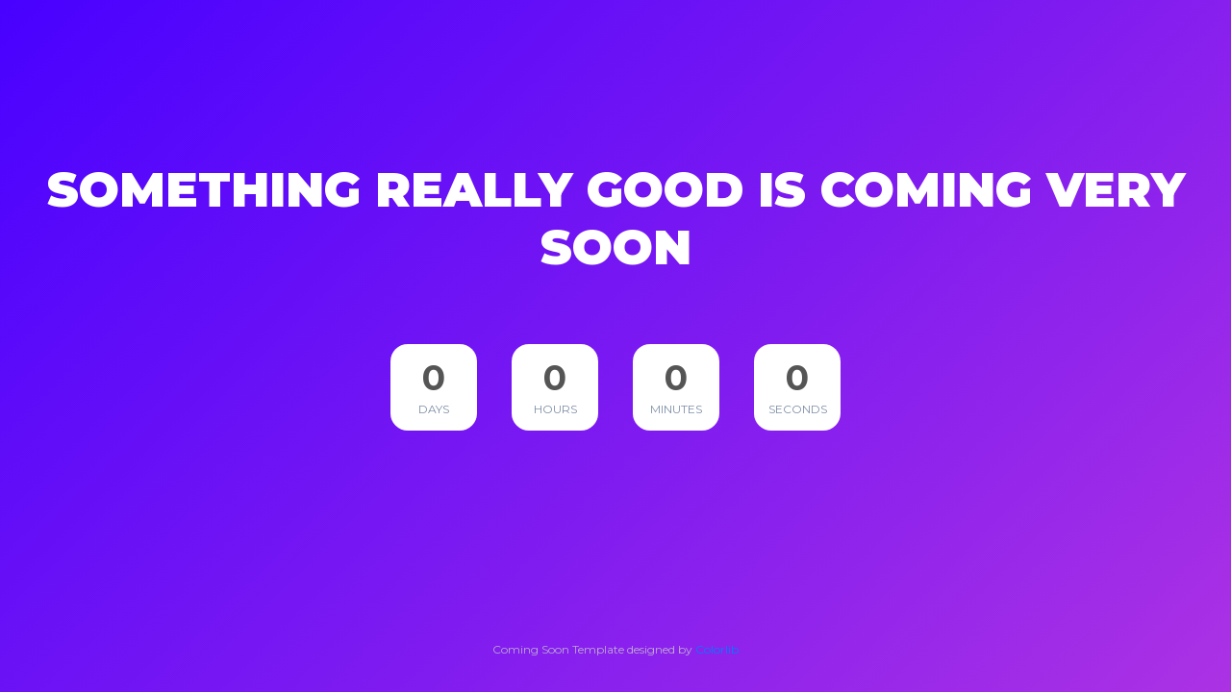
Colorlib (717, 649)
